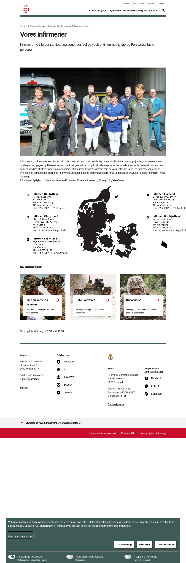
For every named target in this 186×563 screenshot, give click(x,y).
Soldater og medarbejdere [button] (135, 10)
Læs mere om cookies (20, 536)
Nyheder (126, 3)
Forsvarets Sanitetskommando (59, 26)
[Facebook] (67, 363)
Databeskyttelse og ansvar (102, 433)
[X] (64, 370)
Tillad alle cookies (165, 544)
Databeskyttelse (116, 404)
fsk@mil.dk (120, 395)
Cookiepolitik (127, 433)
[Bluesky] (66, 386)
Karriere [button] (153, 10)
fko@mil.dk (33, 379)
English (162, 3)
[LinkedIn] (67, 394)
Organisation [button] (115, 10)
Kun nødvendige (124, 544)
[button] (162, 11)
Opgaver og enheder (81, 26)
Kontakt (151, 3)
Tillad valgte (144, 544)
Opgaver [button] (102, 10)
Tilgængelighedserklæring (152, 433)
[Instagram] (67, 378)
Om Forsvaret (138, 3)
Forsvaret (23, 26)
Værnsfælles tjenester (38, 26)
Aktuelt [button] (92, 10)
